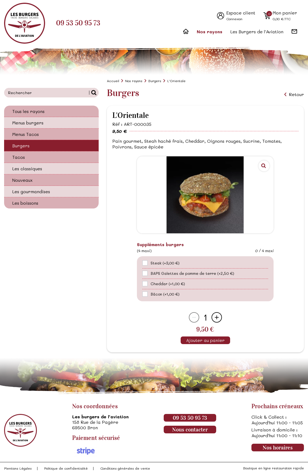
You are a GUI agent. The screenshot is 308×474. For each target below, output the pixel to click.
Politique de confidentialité (66, 468)
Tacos (18, 157)
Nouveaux (22, 180)
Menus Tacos (25, 134)
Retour (296, 94)
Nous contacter (190, 429)
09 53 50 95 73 (78, 23)
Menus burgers (27, 123)
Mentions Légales (18, 468)
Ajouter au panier (205, 340)
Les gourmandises (31, 191)
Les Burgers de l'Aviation (256, 31)
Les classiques (27, 168)
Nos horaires (278, 447)
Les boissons (25, 203)
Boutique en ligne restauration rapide (273, 468)
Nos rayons (209, 31)
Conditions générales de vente (125, 468)
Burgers (21, 145)
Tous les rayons (28, 111)
